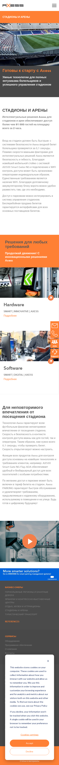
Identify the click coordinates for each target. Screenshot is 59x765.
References (12, 621)
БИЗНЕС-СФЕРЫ (14, 587)
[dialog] (29, 707)
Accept (29, 743)
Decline (29, 751)
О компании (11, 649)
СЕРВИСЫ (10, 636)
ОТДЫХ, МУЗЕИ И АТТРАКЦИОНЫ (22, 606)
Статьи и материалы (29, 761)
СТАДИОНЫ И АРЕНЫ (16, 610)
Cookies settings (30, 734)
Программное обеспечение (18, 645)
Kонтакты (9, 653)
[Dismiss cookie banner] (48, 661)
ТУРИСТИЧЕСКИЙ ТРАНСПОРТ (21, 614)
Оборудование (12, 641)
